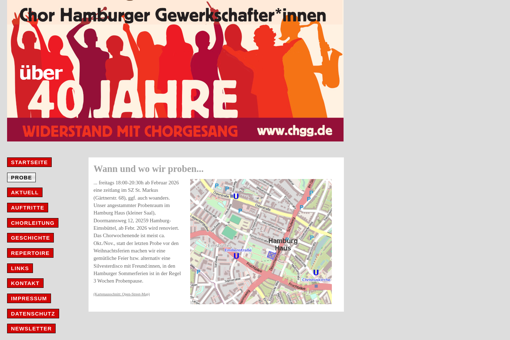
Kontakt (25, 283)
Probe (21, 177)
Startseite (29, 162)
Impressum (29, 298)
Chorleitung (33, 223)
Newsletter (31, 328)
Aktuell (25, 192)
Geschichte (30, 238)
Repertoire (30, 253)
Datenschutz (33, 314)
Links (20, 268)
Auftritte (27, 208)
